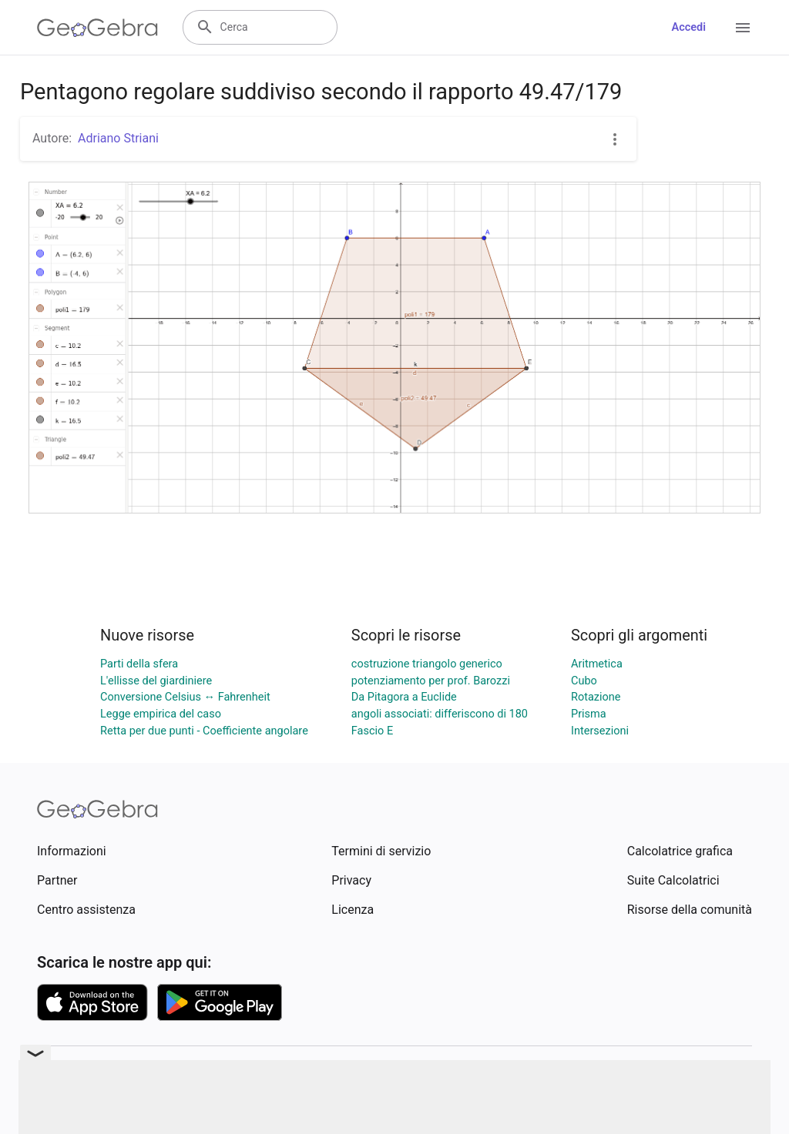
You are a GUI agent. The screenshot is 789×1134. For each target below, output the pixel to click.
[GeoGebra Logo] (97, 27)
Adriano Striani (118, 138)
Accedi (688, 27)
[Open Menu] (743, 27)
